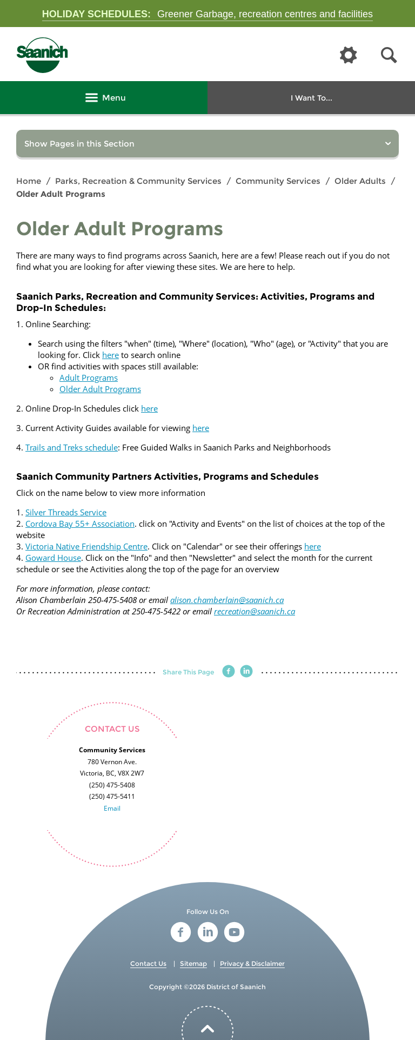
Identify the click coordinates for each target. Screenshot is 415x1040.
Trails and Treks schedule (71, 447)
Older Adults (360, 181)
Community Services (278, 181)
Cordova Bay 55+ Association (80, 523)
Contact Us (148, 963)
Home (28, 181)
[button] (389, 55)
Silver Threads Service (65, 512)
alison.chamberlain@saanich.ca (227, 599)
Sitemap (193, 963)
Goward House (53, 557)
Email (112, 808)
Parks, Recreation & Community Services (138, 181)
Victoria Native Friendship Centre (86, 546)
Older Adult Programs (100, 388)
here (110, 354)
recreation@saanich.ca (254, 611)
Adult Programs (88, 377)
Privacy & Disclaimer (252, 963)
